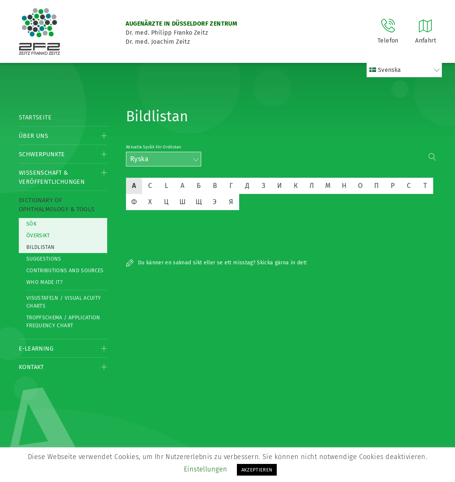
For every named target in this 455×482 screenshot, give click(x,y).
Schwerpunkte (42, 154)
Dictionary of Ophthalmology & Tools (56, 205)
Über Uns (33, 135)
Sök (31, 224)
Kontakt (31, 367)
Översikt (38, 235)
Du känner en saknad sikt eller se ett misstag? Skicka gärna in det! (216, 262)
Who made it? (44, 282)
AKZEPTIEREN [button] (257, 470)
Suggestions (43, 259)
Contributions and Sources (65, 270)
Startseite (35, 117)
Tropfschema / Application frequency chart (63, 321)
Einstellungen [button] (206, 469)
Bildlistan (40, 247)
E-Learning (36, 348)
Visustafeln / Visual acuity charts (63, 302)
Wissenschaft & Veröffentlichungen (52, 177)
